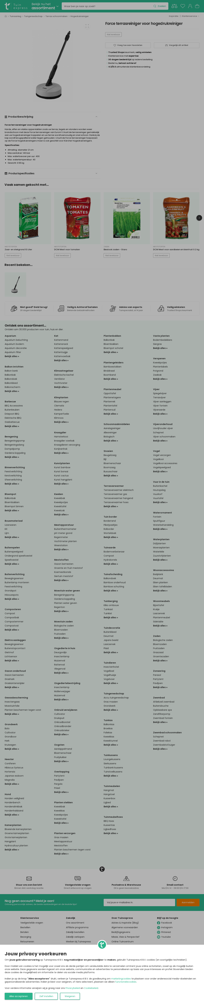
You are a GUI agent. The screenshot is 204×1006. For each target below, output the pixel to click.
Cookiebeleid (91, 988)
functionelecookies (125, 981)
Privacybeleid (72, 988)
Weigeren (70, 996)
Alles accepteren (18, 996)
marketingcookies (121, 978)
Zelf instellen (46, 996)
